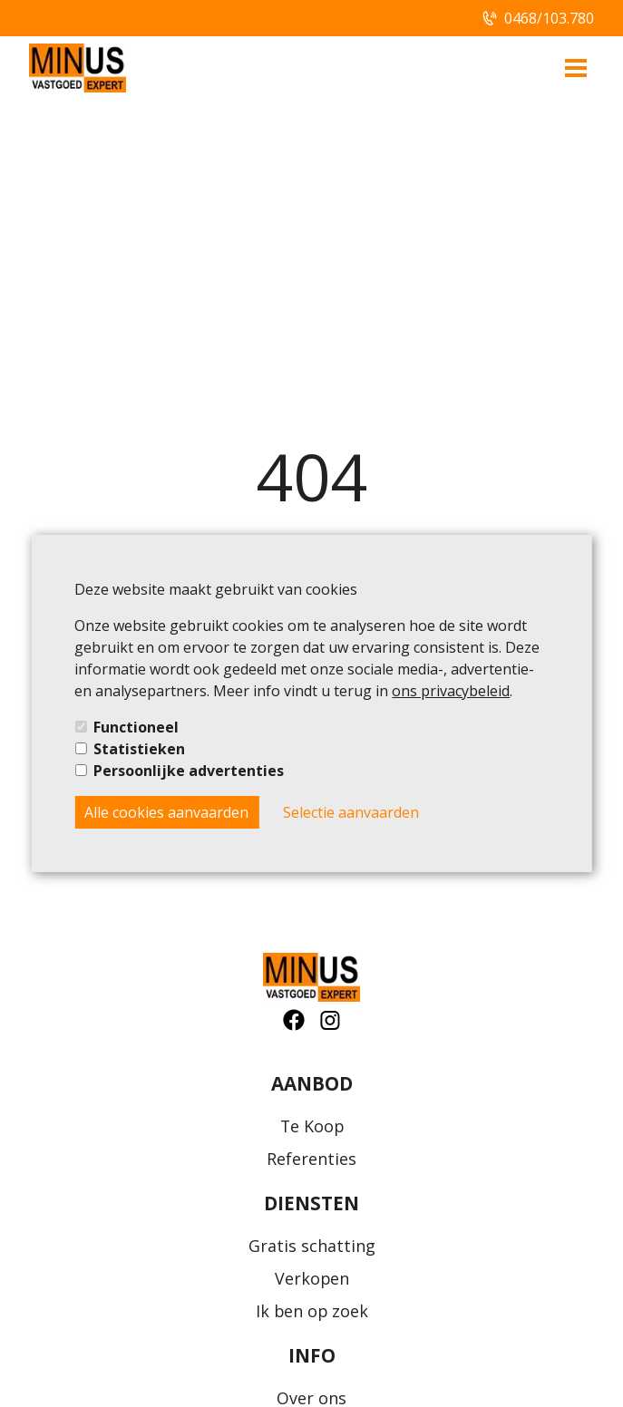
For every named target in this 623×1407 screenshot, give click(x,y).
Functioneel (136, 727)
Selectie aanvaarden (351, 812)
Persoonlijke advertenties (188, 771)
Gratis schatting (311, 1246)
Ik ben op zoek (312, 1311)
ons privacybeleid (451, 691)
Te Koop (312, 1126)
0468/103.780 (549, 18)
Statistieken (139, 749)
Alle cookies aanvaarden (166, 812)
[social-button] (294, 1020)
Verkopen (312, 1278)
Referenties (311, 1158)
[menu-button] (576, 68)
